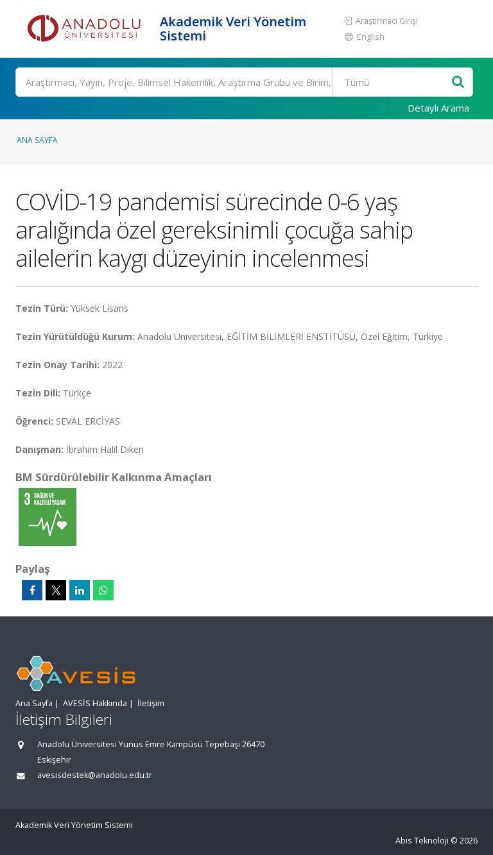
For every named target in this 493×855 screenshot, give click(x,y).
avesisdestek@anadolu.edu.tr (94, 775)
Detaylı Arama (438, 107)
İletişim (150, 703)
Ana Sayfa (37, 140)
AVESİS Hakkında (95, 703)
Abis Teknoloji (422, 840)
